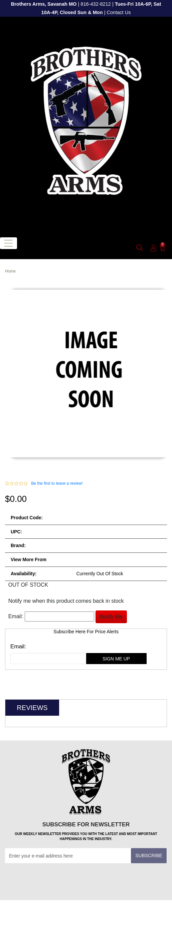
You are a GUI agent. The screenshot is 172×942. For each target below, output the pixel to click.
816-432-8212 (95, 4)
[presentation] (56, 880)
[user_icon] (153, 248)
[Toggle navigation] (8, 243)
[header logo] (86, 125)
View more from (28, 559)
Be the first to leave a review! (56, 483)
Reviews (32, 707)
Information (85, 928)
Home (10, 271)
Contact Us (119, 12)
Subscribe (148, 855)
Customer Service (85, 913)
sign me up (116, 658)
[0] (162, 248)
